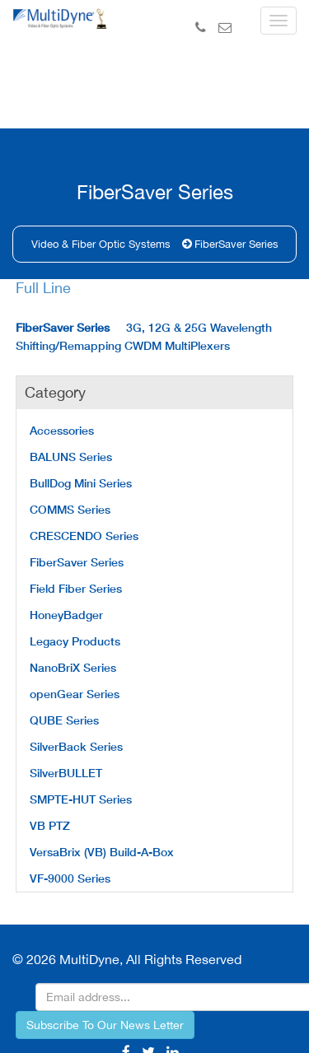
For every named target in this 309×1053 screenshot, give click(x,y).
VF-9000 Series (70, 878)
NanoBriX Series (73, 667)
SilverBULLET (66, 773)
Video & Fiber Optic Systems (101, 244)
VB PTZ (50, 825)
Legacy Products (75, 641)
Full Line (43, 287)
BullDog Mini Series (81, 483)
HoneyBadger (66, 615)
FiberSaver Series (236, 244)
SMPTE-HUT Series (81, 799)
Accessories (62, 430)
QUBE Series (64, 720)
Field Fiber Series (76, 588)
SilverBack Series (76, 746)
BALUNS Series (71, 457)
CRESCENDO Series (84, 536)
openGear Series (74, 694)
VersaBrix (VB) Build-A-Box (102, 852)
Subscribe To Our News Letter (105, 1025)
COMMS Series (70, 509)
